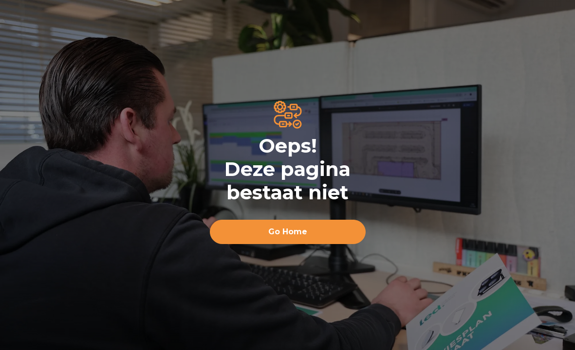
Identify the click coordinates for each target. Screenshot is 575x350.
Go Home (287, 231)
